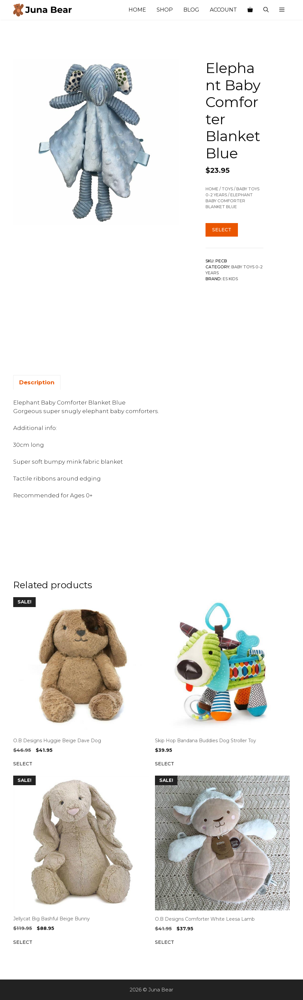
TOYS (227, 188)
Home (137, 10)
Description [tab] (37, 382)
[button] (282, 10)
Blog (191, 10)
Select (221, 230)
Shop (165, 10)
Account (223, 10)
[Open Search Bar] (266, 10)
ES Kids (230, 278)
